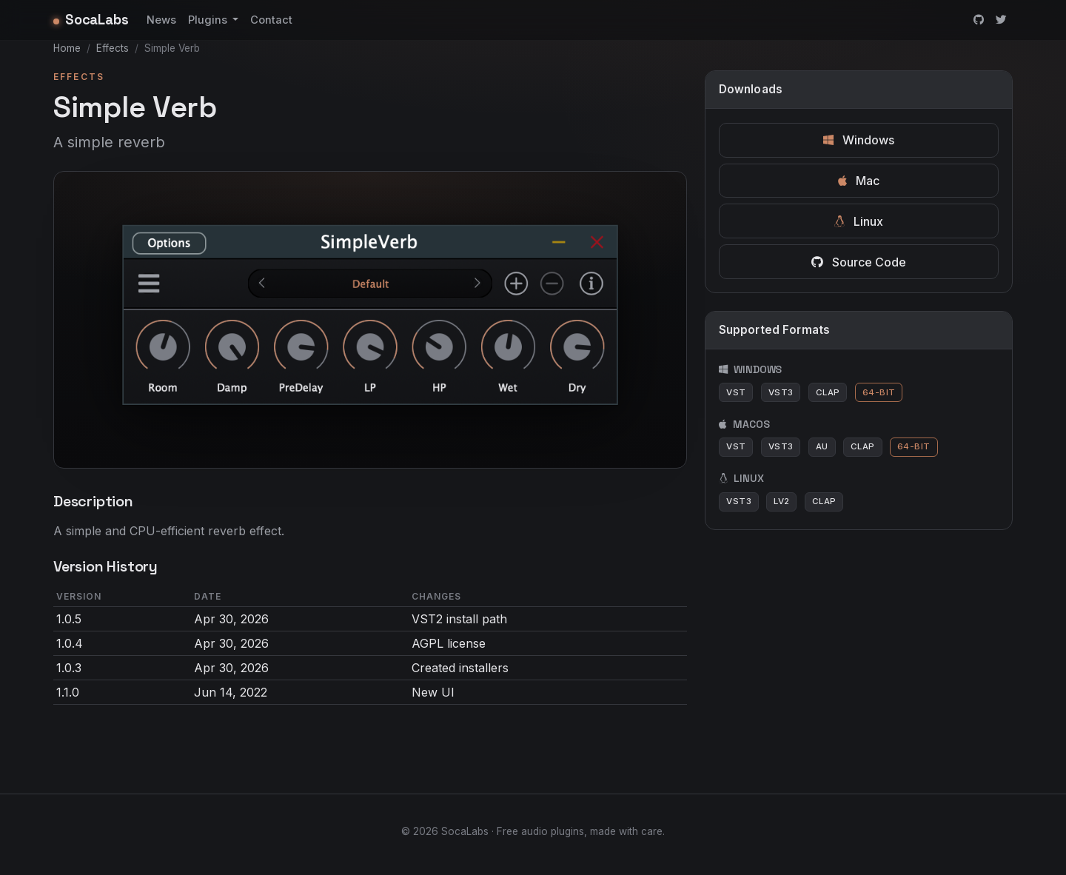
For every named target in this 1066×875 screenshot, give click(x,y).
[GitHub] (979, 20)
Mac (858, 180)
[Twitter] (1001, 20)
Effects (112, 48)
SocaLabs (91, 19)
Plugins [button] (209, 20)
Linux (858, 221)
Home (67, 48)
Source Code (858, 262)
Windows (858, 140)
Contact (271, 20)
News (161, 20)
